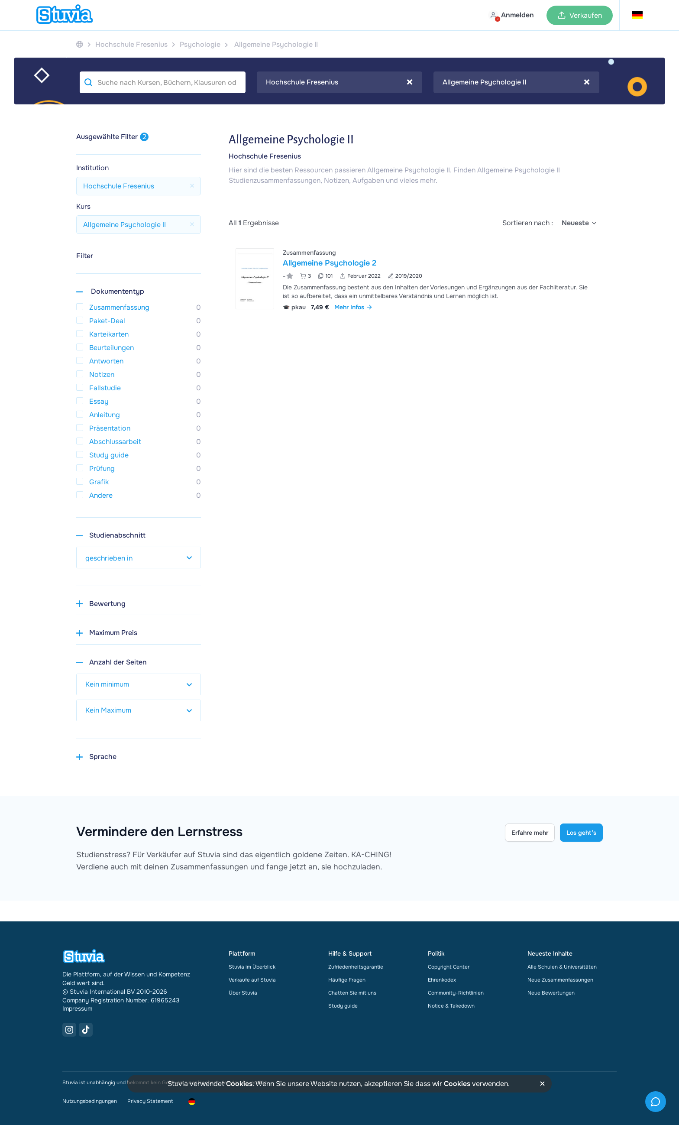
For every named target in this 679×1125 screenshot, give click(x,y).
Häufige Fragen (346, 979)
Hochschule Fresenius (265, 156)
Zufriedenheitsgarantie (355, 966)
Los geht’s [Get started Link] (581, 832)
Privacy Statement (150, 1101)
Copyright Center (448, 966)
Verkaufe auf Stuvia (252, 979)
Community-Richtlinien (456, 992)
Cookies (239, 1083)
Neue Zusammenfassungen (560, 979)
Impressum (77, 1008)
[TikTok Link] (86, 1030)
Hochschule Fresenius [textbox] (339, 82)
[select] (579, 223)
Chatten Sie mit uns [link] (352, 992)
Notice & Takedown (451, 1005)
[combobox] (340, 82)
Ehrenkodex (442, 979)
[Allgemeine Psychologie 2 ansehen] (416, 278)
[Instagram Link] (69, 1030)
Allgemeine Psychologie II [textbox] (516, 82)
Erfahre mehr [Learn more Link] (529, 832)
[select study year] (138, 557)
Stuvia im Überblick (252, 966)
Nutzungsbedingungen (89, 1101)
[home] (64, 15)
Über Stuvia (243, 992)
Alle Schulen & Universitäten (562, 966)
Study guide (343, 1005)
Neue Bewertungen (551, 992)
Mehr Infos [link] (353, 307)
